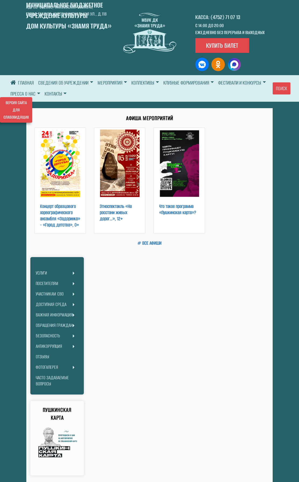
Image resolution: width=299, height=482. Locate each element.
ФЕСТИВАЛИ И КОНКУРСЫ (239, 82)
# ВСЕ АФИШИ (149, 243)
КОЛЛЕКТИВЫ (142, 82)
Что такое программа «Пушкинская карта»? (177, 209)
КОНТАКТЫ (53, 93)
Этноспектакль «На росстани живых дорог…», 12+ (116, 212)
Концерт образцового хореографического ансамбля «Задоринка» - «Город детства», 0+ (60, 215)
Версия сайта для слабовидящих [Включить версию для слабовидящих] (16, 110)
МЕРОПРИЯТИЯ (110, 82)
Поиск (281, 88)
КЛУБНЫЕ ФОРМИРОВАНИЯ (186, 82)
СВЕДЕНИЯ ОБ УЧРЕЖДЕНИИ (63, 82)
